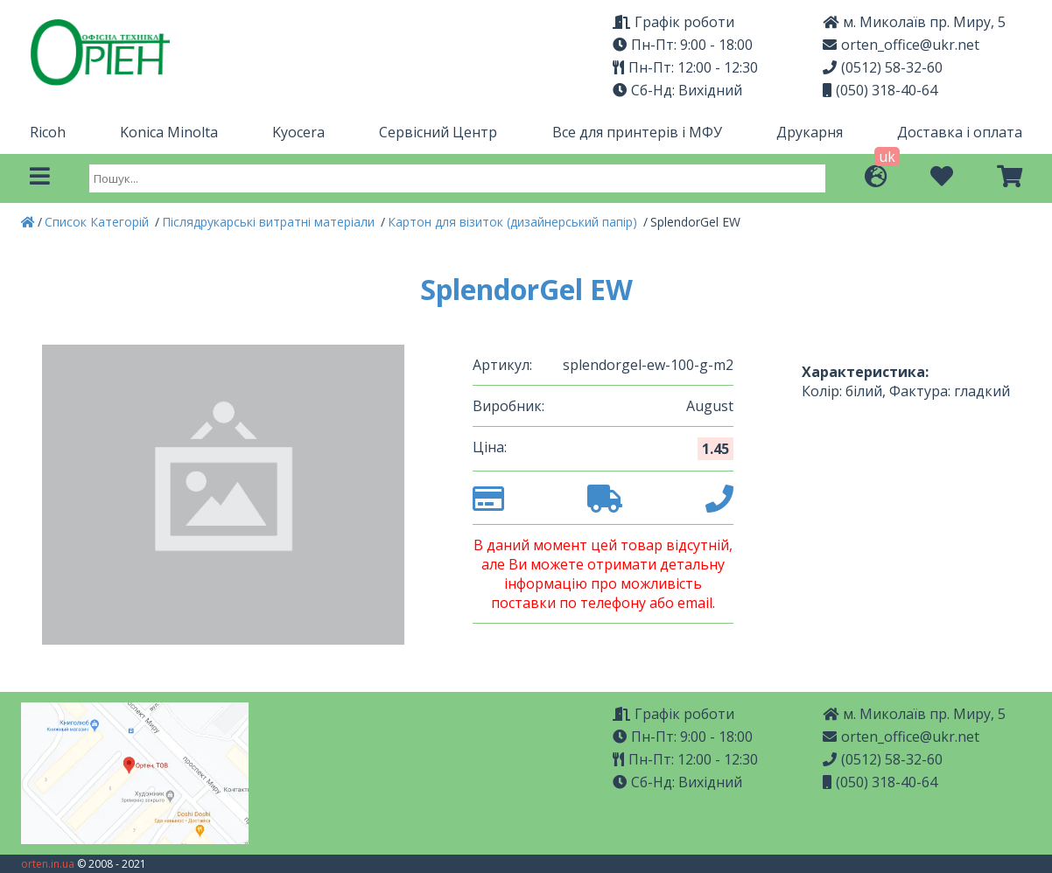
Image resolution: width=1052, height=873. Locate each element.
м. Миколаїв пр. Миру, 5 (914, 21)
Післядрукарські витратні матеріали (270, 221)
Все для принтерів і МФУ (637, 132)
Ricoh (48, 132)
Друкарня (809, 132)
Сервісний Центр (438, 132)
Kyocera (298, 132)
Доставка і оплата (959, 132)
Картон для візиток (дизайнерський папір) (514, 221)
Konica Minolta (169, 132)
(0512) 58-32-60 (883, 67)
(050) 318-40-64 (880, 90)
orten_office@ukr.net (901, 44)
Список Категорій (98, 221)
